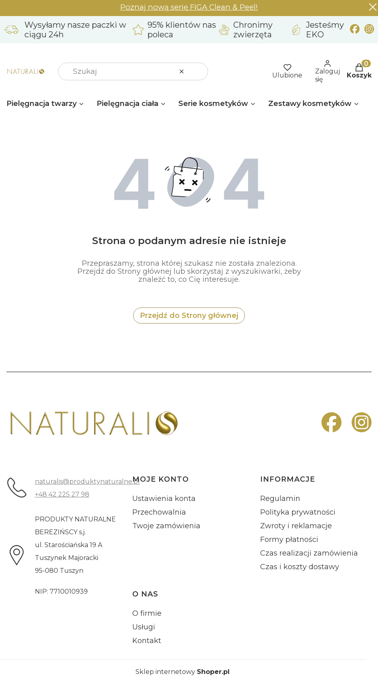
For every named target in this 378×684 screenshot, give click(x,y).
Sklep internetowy (182, 672)
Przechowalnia (159, 512)
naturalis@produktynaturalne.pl (87, 481)
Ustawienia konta (164, 498)
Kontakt (146, 640)
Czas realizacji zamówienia (309, 553)
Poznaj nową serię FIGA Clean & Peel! (189, 7)
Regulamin (280, 498)
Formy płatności (289, 539)
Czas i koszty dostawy (299, 566)
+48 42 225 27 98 (62, 494)
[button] (199, 71)
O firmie (147, 613)
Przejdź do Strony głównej (189, 315)
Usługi (143, 627)
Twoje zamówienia (166, 525)
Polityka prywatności (298, 512)
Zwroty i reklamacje (296, 525)
